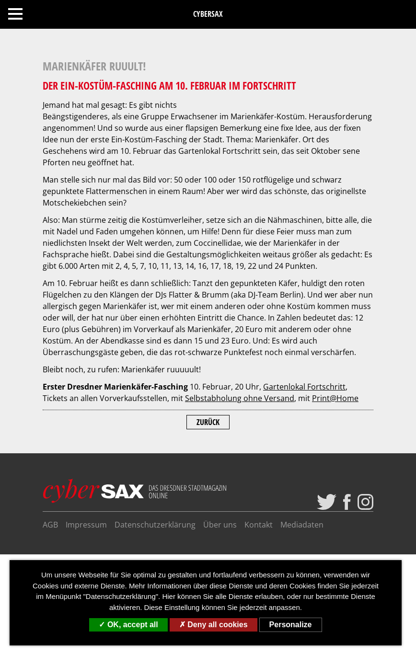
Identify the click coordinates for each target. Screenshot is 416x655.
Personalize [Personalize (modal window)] (290, 625)
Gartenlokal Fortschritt (304, 386)
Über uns (220, 524)
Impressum (86, 524)
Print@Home (335, 398)
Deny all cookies (213, 625)
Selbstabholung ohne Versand (239, 398)
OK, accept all (128, 625)
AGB (50, 524)
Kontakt (258, 524)
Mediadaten (302, 524)
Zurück (208, 422)
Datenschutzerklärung (155, 524)
